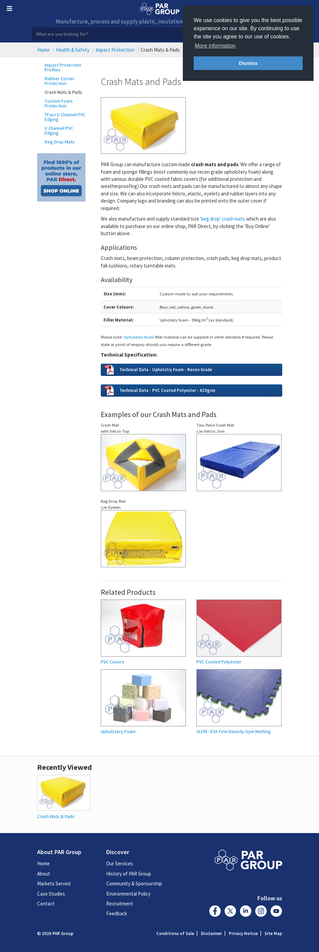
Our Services (119, 863)
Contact (45, 903)
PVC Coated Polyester (218, 661)
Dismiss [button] (248, 63)
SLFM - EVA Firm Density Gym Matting (233, 731)
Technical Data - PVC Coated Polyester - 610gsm (167, 390)
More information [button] (215, 46)
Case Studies (51, 893)
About (43, 873)
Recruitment (119, 903)
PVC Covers (112, 661)
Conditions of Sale (175, 933)
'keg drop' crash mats (222, 218)
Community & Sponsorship (134, 883)
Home (43, 50)
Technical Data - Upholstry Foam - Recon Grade (165, 369)
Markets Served (53, 883)
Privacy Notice (243, 933)
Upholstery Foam (118, 731)
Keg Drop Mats (60, 142)
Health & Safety (73, 50)
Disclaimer (211, 933)
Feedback (116, 913)
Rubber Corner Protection (60, 80)
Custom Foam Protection (59, 103)
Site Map (273, 933)
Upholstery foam (139, 337)
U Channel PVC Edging (59, 130)
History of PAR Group (128, 873)
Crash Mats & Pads (63, 92)
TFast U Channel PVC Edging (65, 116)
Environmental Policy (128, 893)
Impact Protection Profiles (63, 67)
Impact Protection (115, 50)
